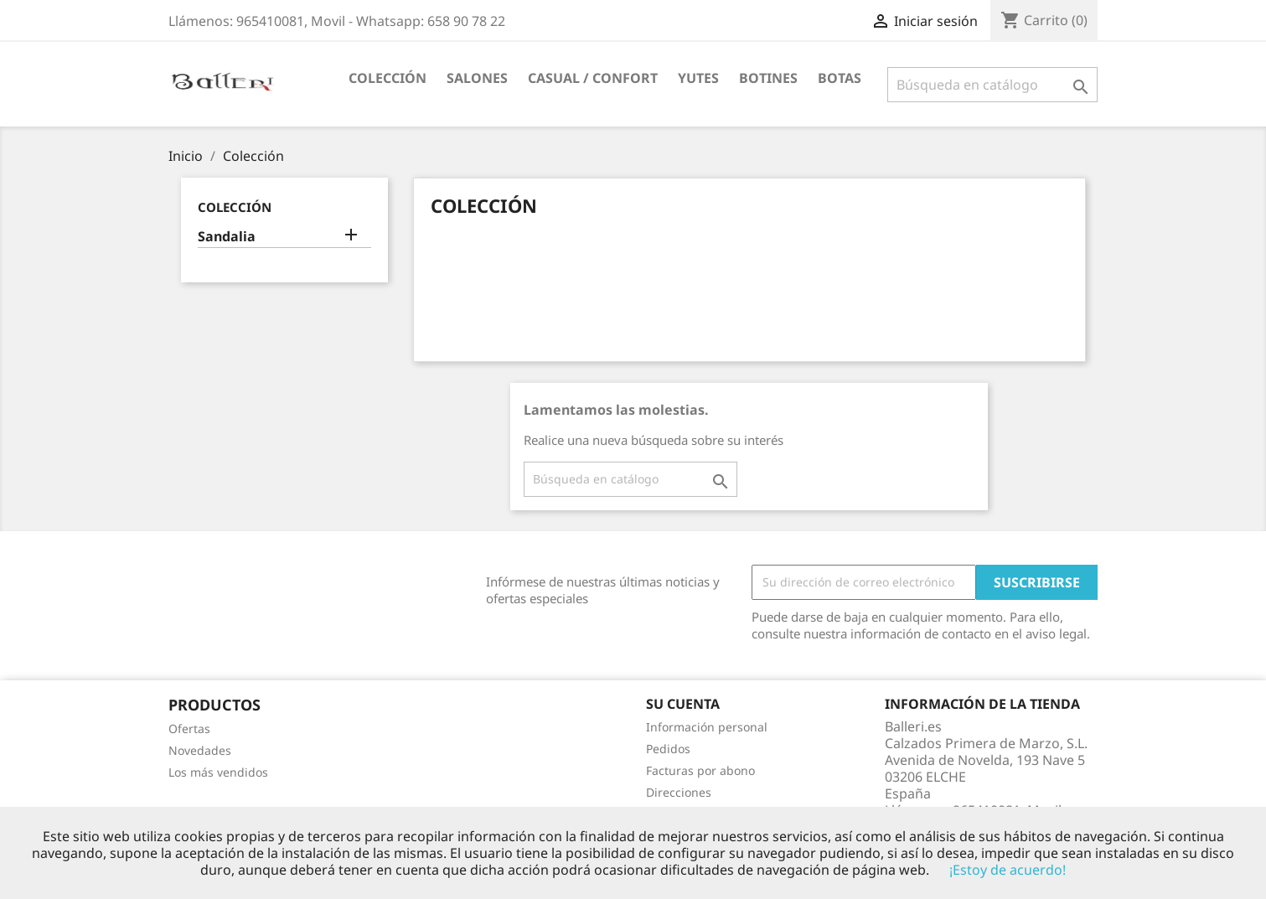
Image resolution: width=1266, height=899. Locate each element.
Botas (839, 78)
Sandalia (227, 236)
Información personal (706, 727)
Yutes (698, 78)
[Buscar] (992, 84)
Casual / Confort (593, 78)
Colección (387, 78)
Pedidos (668, 749)
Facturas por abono (700, 770)
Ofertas (189, 728)
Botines (768, 78)
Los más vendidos (218, 772)
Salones (477, 78)
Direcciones (678, 792)
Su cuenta (683, 704)
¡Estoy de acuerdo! (1007, 869)
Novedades (199, 750)
